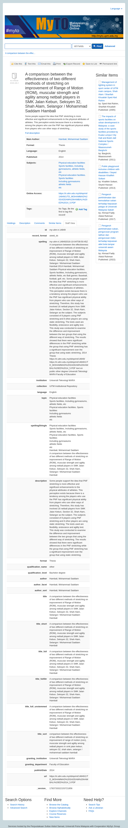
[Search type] (81, 46)
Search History (17, 804)
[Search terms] (38, 46)
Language (116, 8)
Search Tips (94, 804)
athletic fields (65, 184)
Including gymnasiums (69, 181)
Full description (32, 133)
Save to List (91, 64)
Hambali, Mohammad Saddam (73, 139)
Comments (39, 223)
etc (60, 187)
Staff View (70, 223)
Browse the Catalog (58, 804)
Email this (45, 64)
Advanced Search (18, 808)
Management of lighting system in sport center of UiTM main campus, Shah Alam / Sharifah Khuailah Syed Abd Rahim (108, 91)
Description (25, 223)
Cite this (18, 64)
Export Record (73, 64)
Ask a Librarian (96, 808)
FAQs (91, 811)
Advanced (110, 46)
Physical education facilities (72, 163)
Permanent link (109, 64)
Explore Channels (57, 811)
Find (97, 46)
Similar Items (55, 223)
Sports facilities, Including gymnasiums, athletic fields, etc (72, 169)
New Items (54, 817)
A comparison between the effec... (20, 53)
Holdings (11, 223)
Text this (32, 64)
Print (58, 64)
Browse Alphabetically (59, 808)
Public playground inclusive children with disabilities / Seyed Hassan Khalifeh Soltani (109, 172)
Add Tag (81, 209)
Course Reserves (57, 814)
